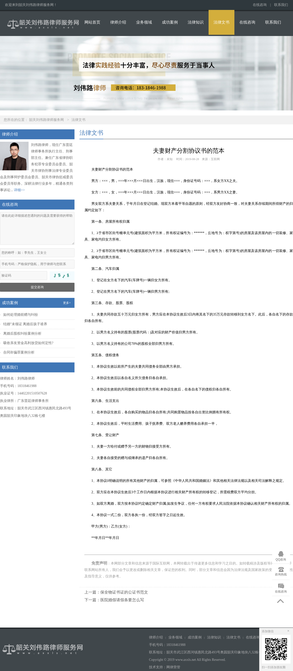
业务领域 (144, 22)
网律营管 (173, 667)
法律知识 (196, 22)
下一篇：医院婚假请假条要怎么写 (114, 600)
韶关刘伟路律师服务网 (46, 120)
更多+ (67, 303)
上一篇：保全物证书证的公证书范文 (116, 592)
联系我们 (281, 5)
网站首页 (92, 22)
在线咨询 (260, 5)
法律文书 (221, 22)
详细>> (19, 190)
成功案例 (170, 22)
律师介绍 (118, 22)
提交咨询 (37, 287)
